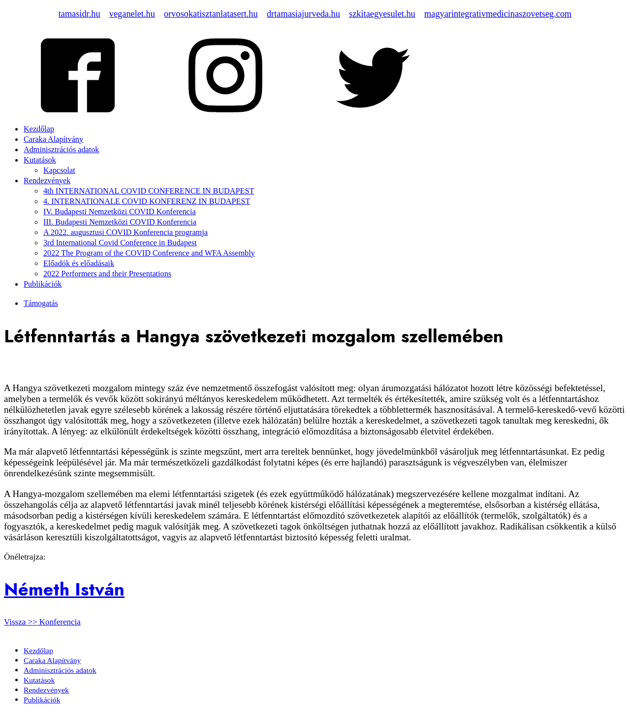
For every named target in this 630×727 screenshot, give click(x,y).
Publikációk (43, 284)
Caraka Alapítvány (53, 139)
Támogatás (41, 303)
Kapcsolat (59, 170)
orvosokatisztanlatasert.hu (211, 14)
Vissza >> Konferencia (42, 622)
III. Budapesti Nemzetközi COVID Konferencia (119, 222)
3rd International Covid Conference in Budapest (120, 242)
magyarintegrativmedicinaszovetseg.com (497, 14)
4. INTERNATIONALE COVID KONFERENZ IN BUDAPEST (146, 201)
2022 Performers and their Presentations (107, 273)
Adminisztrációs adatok (61, 149)
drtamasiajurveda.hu (303, 14)
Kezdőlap (39, 129)
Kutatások (40, 160)
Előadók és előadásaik (78, 263)
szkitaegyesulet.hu (382, 14)
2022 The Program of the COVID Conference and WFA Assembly (149, 253)
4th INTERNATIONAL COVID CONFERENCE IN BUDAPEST (148, 191)
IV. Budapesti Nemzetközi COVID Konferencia (119, 211)
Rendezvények (47, 180)
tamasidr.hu (79, 14)
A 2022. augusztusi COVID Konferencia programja (125, 232)
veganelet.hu (132, 14)
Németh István (64, 589)
